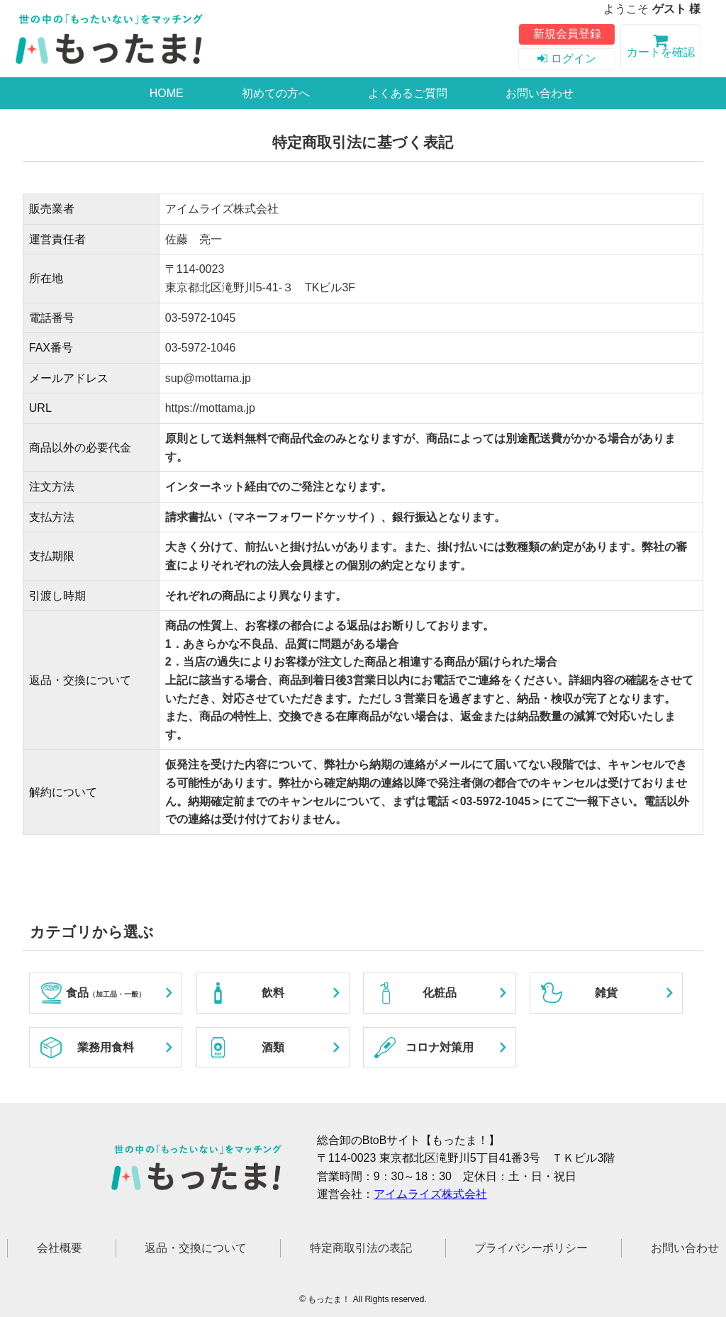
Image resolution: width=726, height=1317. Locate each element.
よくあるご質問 (407, 93)
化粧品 (440, 993)
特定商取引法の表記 (361, 1248)
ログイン (566, 58)
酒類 (273, 1047)
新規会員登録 (567, 34)
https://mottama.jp (210, 408)
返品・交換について (196, 1248)
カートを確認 (660, 48)
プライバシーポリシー (531, 1248)
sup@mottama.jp (208, 378)
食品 (105, 993)
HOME (167, 93)
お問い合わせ (540, 93)
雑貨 (606, 993)
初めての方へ (276, 93)
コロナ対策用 (440, 1047)
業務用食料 (105, 1047)
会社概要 (59, 1248)
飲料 (273, 993)
